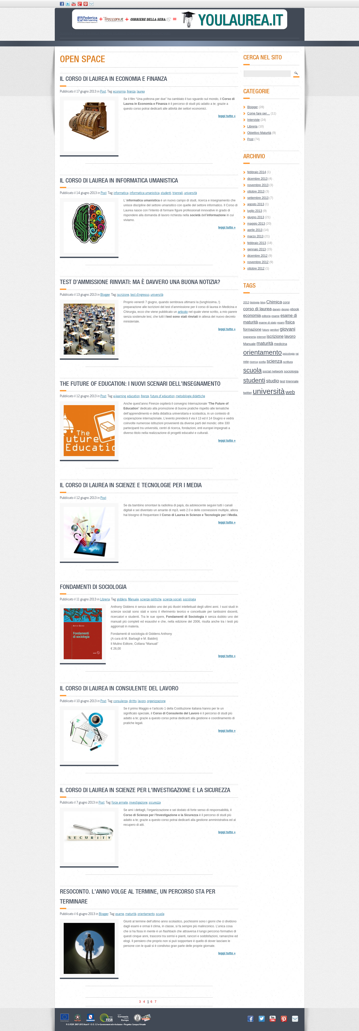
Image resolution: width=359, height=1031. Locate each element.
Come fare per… (258, 113)
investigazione (138, 802)
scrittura (288, 361)
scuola (160, 914)
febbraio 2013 (256, 243)
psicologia (289, 353)
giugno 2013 (255, 217)
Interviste (253, 120)
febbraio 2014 (256, 172)
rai (297, 353)
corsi (286, 302)
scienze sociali (172, 599)
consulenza (120, 701)
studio (272, 380)
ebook (294, 309)
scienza (274, 361)
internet (261, 336)
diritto (133, 701)
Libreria (105, 599)
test (282, 381)
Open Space (152, 33)
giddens (122, 599)
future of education (162, 396)
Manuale (133, 599)
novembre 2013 (258, 185)
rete (246, 362)
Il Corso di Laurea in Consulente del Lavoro (119, 688)
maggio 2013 (256, 223)
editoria (266, 315)
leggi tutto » (226, 116)
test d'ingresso (139, 294)
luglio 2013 (254, 211)
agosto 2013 (255, 204)
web (290, 392)
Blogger (105, 294)
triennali (177, 193)
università (190, 193)
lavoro (142, 701)
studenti (166, 193)
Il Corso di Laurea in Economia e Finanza (113, 78)
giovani (287, 329)
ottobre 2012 (255, 268)
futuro (265, 329)
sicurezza (155, 802)
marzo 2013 (255, 236)
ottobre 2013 (255, 191)
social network (272, 371)
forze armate (120, 802)
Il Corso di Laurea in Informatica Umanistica (119, 180)
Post (103, 91)
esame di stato (267, 322)
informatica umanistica (144, 193)
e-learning (119, 396)
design (285, 309)
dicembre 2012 (257, 255)
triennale (292, 381)
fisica (290, 322)
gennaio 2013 (256, 249)
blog (262, 302)
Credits (165, 33)
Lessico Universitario (130, 33)
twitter (247, 393)
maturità (130, 914)
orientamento (146, 914)
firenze (145, 396)
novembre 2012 (258, 262)
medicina (280, 344)
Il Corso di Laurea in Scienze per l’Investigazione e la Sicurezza (145, 790)
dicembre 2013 (257, 179)
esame (119, 914)
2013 (246, 302)
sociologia (189, 599)
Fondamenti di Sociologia (93, 586)
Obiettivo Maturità (259, 133)
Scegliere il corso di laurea (78, 33)
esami (280, 322)
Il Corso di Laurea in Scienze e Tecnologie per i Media (131, 485)
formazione (252, 329)
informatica (121, 193)
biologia (255, 302)
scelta (262, 361)
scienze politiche (151, 599)
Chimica (274, 302)
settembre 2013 (258, 198)
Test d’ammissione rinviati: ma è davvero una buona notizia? (140, 282)
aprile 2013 (254, 230)
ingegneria (249, 336)
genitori (274, 329)
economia (119, 91)
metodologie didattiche (190, 396)
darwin (276, 309)
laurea (141, 91)
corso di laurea (257, 308)
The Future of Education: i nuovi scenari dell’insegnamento (140, 383)
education (133, 396)
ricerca (254, 361)
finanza (131, 91)
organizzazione (156, 701)
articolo (183, 312)
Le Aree (101, 33)
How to (111, 33)
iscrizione (123, 294)
